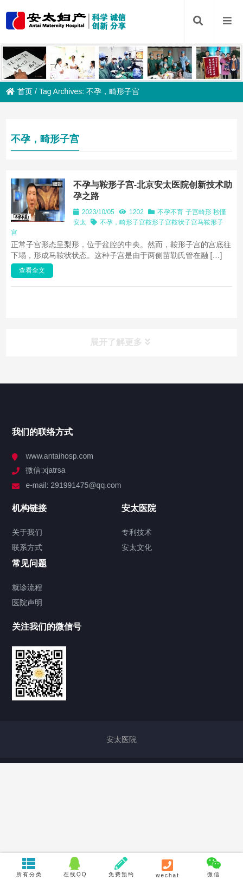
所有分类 (29, 867)
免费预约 (121, 867)
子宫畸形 (199, 212)
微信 (214, 867)
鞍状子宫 (184, 222)
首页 (19, 91)
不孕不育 (170, 212)
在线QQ (75, 867)
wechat (168, 868)
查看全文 (32, 270)
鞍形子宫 (158, 222)
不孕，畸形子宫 (122, 222)
